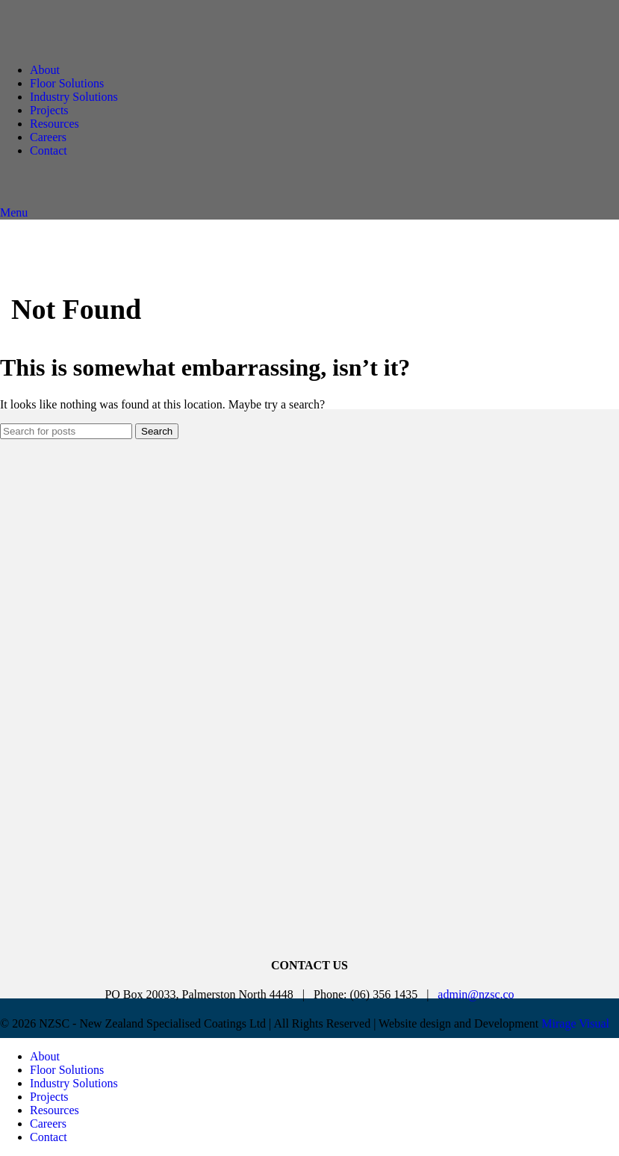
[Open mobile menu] (14, 212)
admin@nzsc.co (476, 994)
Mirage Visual (575, 1023)
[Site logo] (130, 44)
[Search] (66, 431)
